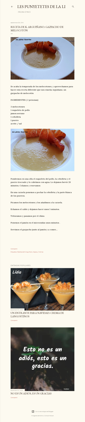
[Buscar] (73, 6)
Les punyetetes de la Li (41, 6)
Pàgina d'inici (24, 12)
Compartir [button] (14, 249)
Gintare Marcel (49, 415)
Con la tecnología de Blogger (42, 411)
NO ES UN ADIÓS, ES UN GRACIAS (31, 393)
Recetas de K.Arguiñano (24, 252)
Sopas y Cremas (38, 252)
